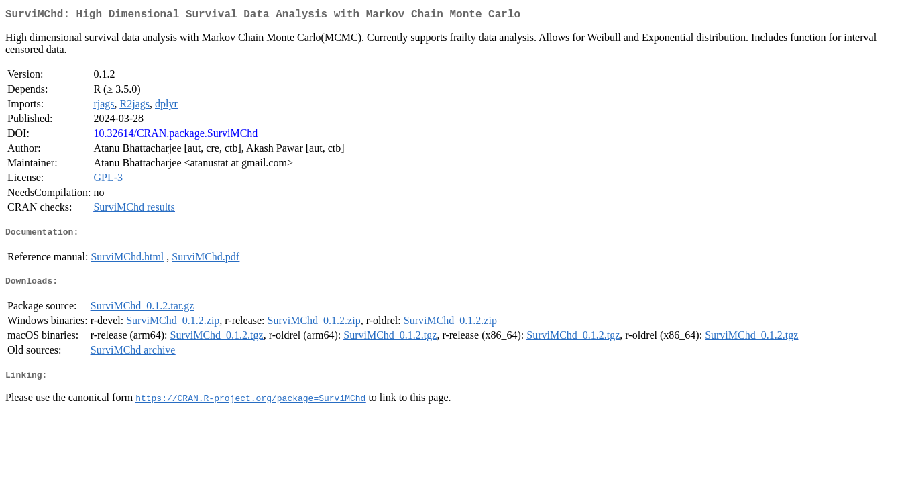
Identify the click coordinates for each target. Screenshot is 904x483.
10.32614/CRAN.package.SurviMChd (175, 136)
